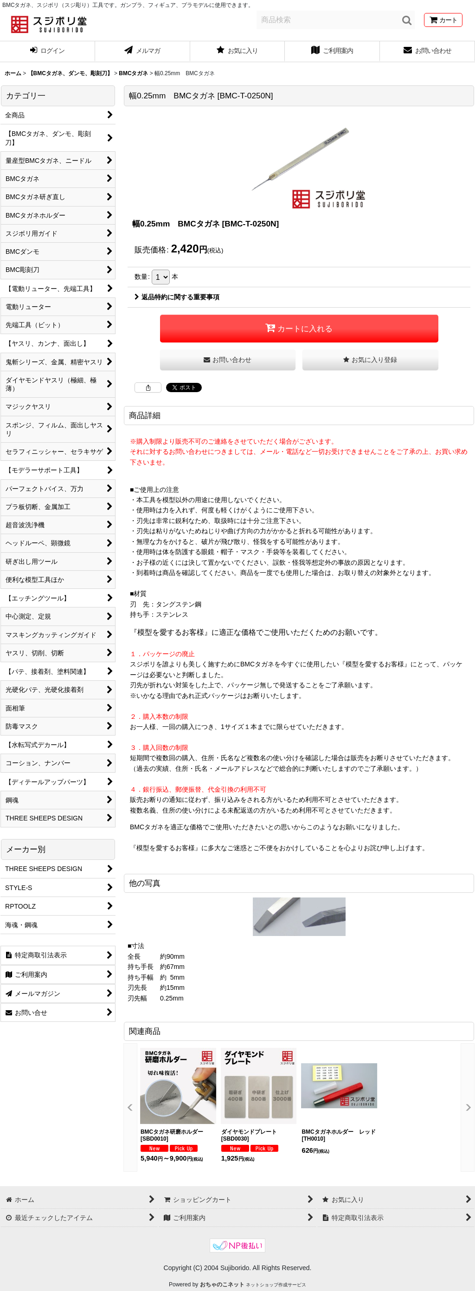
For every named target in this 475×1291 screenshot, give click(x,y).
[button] (370, 359)
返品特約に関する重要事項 (177, 297)
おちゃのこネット (222, 1284)
